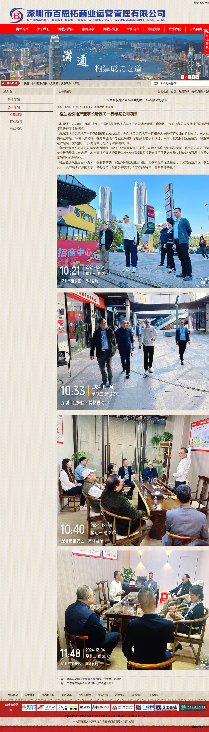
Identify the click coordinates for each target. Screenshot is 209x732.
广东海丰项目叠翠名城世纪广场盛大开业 (90, 683)
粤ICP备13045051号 (133, 716)
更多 (139, 83)
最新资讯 (184, 91)
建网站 (195, 727)
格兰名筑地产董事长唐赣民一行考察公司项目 (137, 100)
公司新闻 (14, 107)
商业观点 (16, 128)
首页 (173, 91)
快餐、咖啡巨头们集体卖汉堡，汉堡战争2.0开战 (52, 83)
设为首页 (199, 2)
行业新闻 (14, 99)
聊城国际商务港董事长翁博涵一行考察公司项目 (94, 678)
